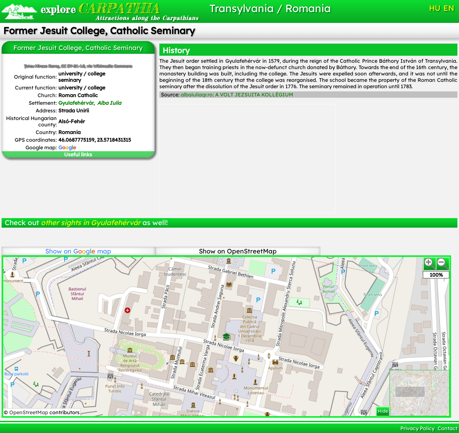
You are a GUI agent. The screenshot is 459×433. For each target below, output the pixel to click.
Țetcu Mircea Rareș (41, 66)
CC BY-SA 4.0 (73, 66)
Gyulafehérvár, (89, 103)
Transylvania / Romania (270, 8)
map (92, 251)
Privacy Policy (417, 428)
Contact (447, 428)
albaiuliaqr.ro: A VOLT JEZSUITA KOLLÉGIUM (237, 94)
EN (448, 8)
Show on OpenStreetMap (238, 251)
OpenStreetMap (29, 412)
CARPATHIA (99, 8)
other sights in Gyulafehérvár (91, 222)
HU (435, 8)
